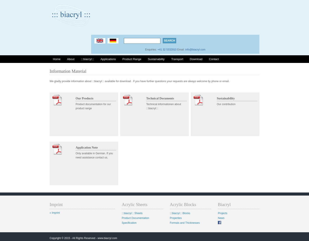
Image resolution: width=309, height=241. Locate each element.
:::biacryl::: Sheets (132, 213)
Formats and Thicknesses (185, 222)
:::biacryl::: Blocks (180, 213)
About (71, 59)
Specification (129, 222)
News (221, 218)
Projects (222, 213)
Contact (214, 59)
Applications (108, 59)
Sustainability (156, 59)
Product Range (131, 59)
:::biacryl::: (87, 59)
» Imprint (55, 212)
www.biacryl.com (107, 238)
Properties (176, 218)
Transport (177, 59)
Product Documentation (135, 218)
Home (57, 59)
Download (196, 59)
